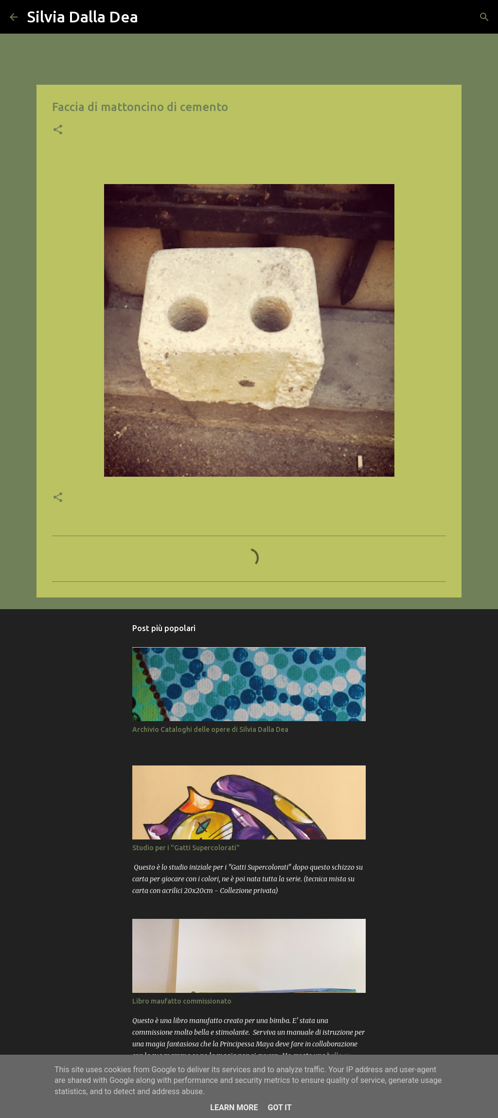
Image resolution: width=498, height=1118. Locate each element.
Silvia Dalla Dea (82, 16)
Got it (279, 1107)
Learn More (234, 1107)
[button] (58, 130)
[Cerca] (152, 17)
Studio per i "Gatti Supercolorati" (186, 848)
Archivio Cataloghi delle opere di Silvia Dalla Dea (210, 729)
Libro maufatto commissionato (181, 1001)
